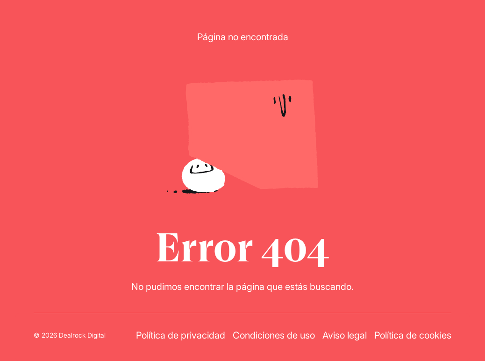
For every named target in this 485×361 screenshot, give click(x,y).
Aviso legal (344, 335)
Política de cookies (412, 335)
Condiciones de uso (274, 335)
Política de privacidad (180, 335)
